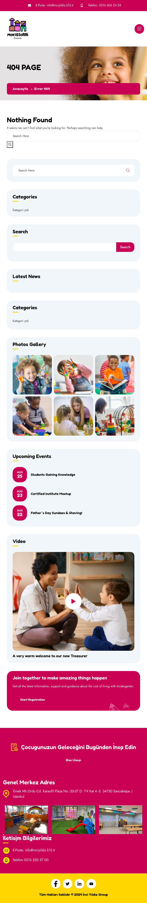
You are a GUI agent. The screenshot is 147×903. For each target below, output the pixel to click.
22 (20, 513)
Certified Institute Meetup (51, 494)
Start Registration (32, 699)
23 (20, 494)
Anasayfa (20, 89)
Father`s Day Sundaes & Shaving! (56, 513)
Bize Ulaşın (73, 760)
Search (125, 247)
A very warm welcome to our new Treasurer (50, 656)
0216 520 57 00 (36, 859)
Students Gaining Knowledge (53, 474)
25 (20, 474)
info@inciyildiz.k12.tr (60, 5)
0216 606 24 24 (110, 5)
